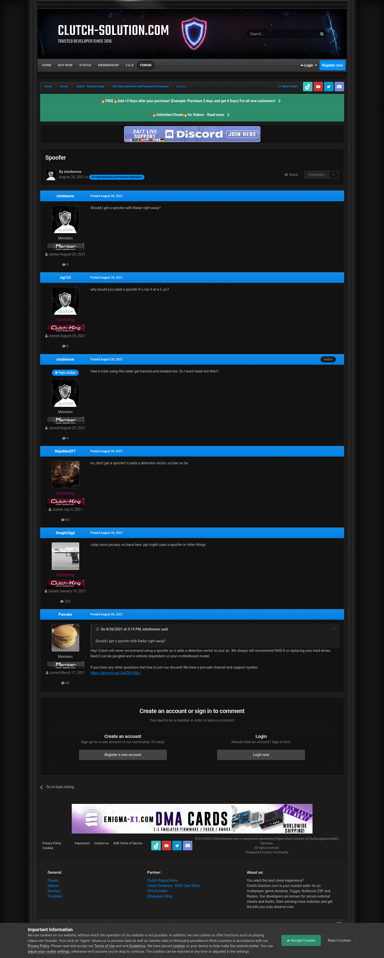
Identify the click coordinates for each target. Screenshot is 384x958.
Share (291, 175)
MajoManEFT (65, 451)
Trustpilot (55, 896)
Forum (145, 65)
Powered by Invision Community (267, 852)
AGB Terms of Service (127, 843)
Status (85, 65)
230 (65, 601)
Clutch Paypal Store (162, 880)
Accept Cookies (301, 940)
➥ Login (308, 65)
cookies (179, 946)
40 (65, 683)
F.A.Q (129, 65)
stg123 (65, 278)
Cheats (53, 880)
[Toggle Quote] (98, 629)
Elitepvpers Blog (159, 896)
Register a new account (123, 755)
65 (65, 520)
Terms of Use (104, 946)
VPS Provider (157, 891)
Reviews (54, 891)
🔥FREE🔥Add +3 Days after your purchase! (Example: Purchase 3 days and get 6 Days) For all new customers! (188, 101)
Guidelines (137, 946)
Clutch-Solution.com (225, 839)
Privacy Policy (52, 843)
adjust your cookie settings (49, 951)
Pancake (65, 614)
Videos (53, 886)
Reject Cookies (339, 940)
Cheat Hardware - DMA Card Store (173, 886)
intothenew (65, 196)
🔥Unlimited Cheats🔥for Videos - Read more (188, 115)
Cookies (48, 848)
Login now (261, 755)
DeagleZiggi (65, 533)
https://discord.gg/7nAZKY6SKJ (116, 673)
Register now (332, 65)
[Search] (270, 33)
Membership (108, 65)
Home (46, 65)
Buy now (65, 65)
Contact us (101, 843)
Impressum (82, 843)
